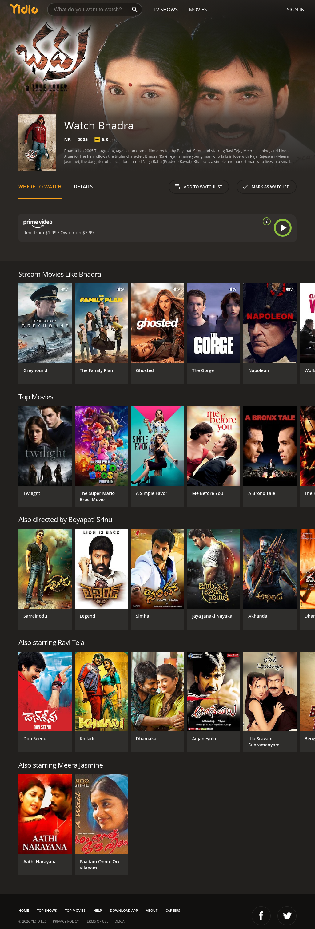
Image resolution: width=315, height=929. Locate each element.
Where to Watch (40, 186)
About (152, 910)
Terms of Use (96, 921)
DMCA (119, 921)
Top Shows (47, 910)
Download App (124, 910)
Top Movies (75, 910)
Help (98, 910)
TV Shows (166, 9)
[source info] (265, 221)
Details (83, 186)
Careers (172, 910)
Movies (198, 9)
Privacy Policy (66, 921)
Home (23, 910)
